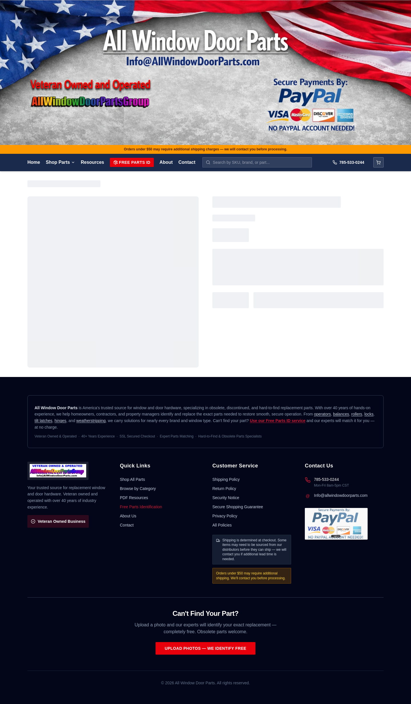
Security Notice (225, 497)
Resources (92, 162)
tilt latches (43, 420)
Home (33, 162)
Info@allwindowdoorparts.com (341, 495)
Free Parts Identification (141, 507)
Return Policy (224, 488)
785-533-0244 (348, 162)
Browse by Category (138, 488)
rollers (356, 414)
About (166, 162)
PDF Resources (134, 497)
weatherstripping (91, 420)
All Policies (222, 525)
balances (341, 414)
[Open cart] (378, 162)
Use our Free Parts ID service (277, 420)
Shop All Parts (132, 479)
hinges (60, 420)
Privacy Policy (224, 516)
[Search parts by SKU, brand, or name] (257, 162)
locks (369, 414)
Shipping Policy (226, 479)
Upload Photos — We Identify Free (205, 648)
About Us (128, 516)
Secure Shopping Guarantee (237, 507)
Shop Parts (60, 162)
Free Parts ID (131, 162)
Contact (187, 162)
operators (322, 414)
